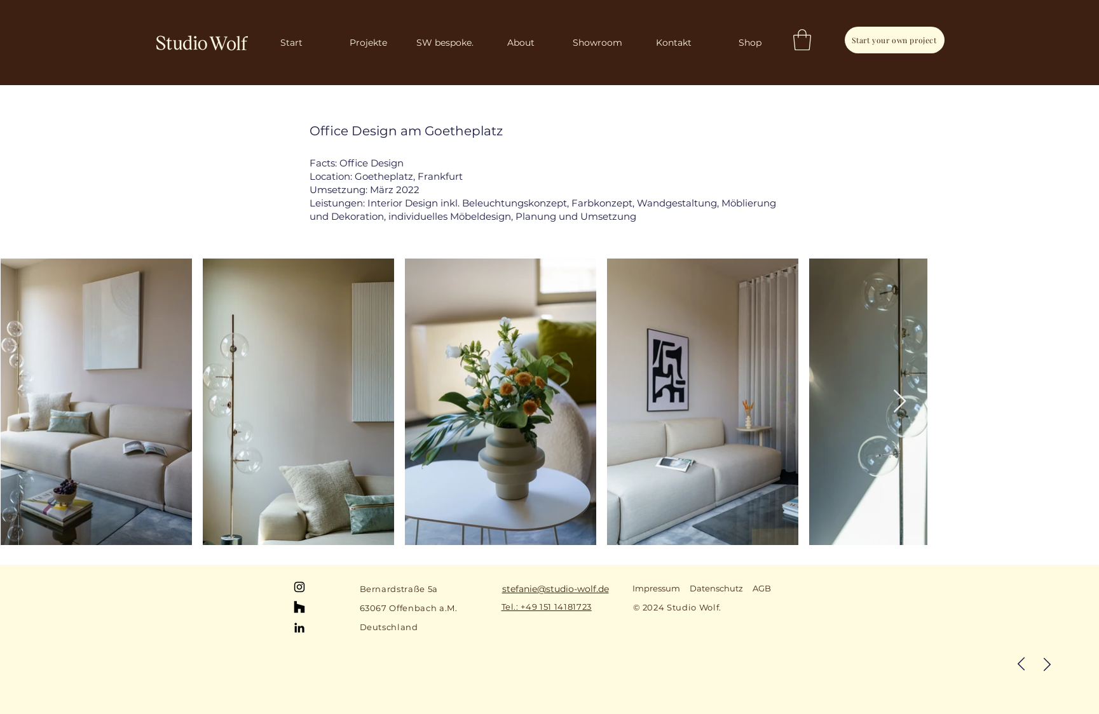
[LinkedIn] (299, 628)
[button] (802, 39)
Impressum (656, 588)
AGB (762, 588)
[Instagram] (299, 587)
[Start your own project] (895, 40)
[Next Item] (899, 401)
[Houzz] (299, 607)
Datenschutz (716, 588)
